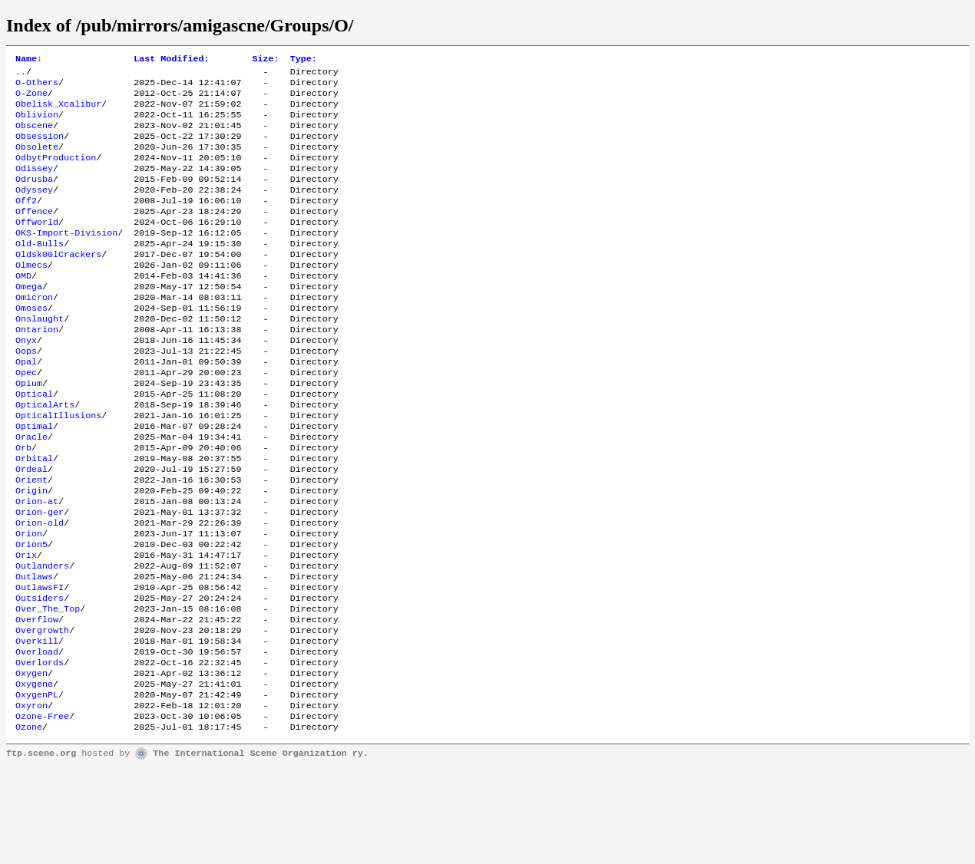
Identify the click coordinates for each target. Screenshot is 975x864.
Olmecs (31, 295)
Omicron (34, 332)
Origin (31, 553)
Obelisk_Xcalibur (58, 111)
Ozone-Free (42, 811)
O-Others (36, 87)
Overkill (36, 725)
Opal (26, 406)
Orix (26, 627)
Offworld (36, 246)
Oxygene (34, 774)
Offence (34, 234)
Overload (36, 737)
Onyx (26, 381)
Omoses (31, 344)
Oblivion (36, 123)
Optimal (34, 479)
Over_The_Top (47, 688)
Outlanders (42, 639)
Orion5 (31, 614)
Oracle (31, 492)
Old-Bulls (39, 271)
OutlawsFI (39, 664)
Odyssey (34, 209)
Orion (28, 602)
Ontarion (36, 369)
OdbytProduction (55, 173)
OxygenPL (36, 786)
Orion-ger (39, 578)
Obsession (39, 148)
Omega (28, 320)
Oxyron (31, 799)
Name (28, 60)
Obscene (34, 136)
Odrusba (34, 197)
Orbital (34, 516)
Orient (31, 541)
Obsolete (36, 160)
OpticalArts (44, 455)
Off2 (26, 222)
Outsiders (39, 676)
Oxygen (31, 762)
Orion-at (36, 565)
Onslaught (39, 357)
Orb (23, 504)
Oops (26, 393)
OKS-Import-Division (66, 258)
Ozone (28, 823)
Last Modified (171, 60)
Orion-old (39, 590)
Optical (34, 443)
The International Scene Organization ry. (261, 850)
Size (266, 60)
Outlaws (34, 651)
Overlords (39, 750)
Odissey (34, 185)
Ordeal (31, 529)
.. (20, 74)
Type (303, 60)
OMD (23, 308)
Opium (28, 430)
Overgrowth (42, 713)
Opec (26, 418)
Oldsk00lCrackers (58, 283)
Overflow (36, 700)
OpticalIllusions (58, 467)
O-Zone (31, 99)
